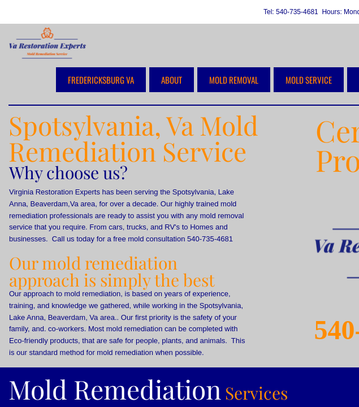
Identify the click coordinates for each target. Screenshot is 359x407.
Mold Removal (233, 79)
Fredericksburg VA (101, 79)
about (171, 79)
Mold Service (309, 79)
